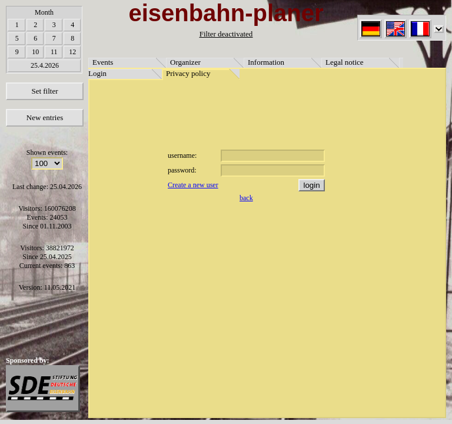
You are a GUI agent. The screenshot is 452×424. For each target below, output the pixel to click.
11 (54, 52)
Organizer (185, 62)
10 (35, 52)
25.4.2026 (45, 65)
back (246, 198)
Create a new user (193, 185)
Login (97, 73)
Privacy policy (188, 73)
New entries (44, 117)
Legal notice (344, 62)
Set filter (44, 91)
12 (72, 52)
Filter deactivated (226, 33)
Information (266, 62)
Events (102, 62)
